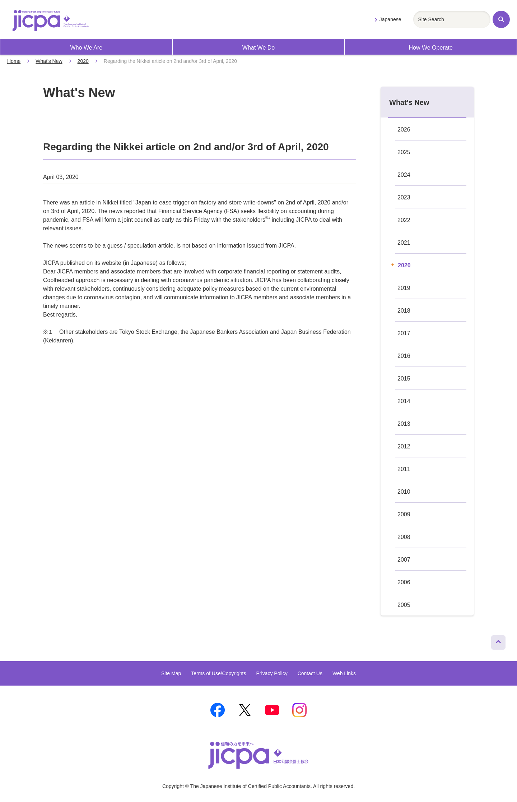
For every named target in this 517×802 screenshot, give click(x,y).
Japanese (390, 19)
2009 (403, 514)
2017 (403, 333)
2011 (403, 469)
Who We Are (86, 48)
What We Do (258, 48)
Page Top (495, 640)
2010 (403, 492)
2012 (403, 446)
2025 (403, 152)
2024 (403, 175)
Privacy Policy (272, 673)
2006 (403, 582)
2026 (403, 129)
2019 (403, 288)
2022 (403, 220)
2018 (403, 311)
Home (13, 61)
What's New (49, 61)
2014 (403, 401)
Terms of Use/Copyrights (218, 673)
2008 (403, 537)
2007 (403, 560)
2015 (403, 378)
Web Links (344, 673)
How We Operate (430, 48)
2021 (403, 243)
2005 (403, 605)
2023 (403, 197)
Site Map (171, 673)
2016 (403, 356)
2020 (83, 61)
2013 (403, 424)
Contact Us (310, 673)
